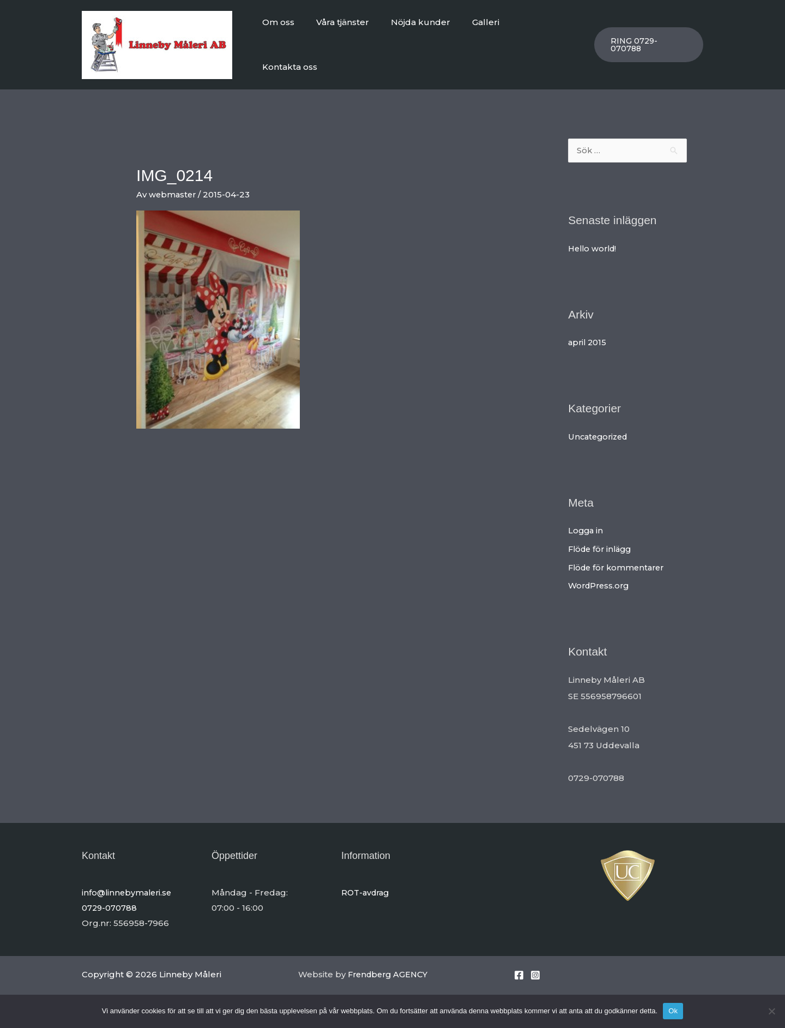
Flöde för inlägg (602, 544)
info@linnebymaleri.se (129, 888)
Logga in (586, 526)
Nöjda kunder (429, 42)
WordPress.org (600, 581)
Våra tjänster (356, 42)
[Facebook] (519, 971)
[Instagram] (535, 971)
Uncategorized (600, 432)
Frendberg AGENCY (390, 970)
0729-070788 (110, 903)
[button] (648, 42)
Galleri (489, 42)
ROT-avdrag (367, 888)
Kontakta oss (546, 42)
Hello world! (594, 244)
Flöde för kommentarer (619, 563)
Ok (673, 1011)
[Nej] (771, 1011)
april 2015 (588, 338)
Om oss (298, 42)
